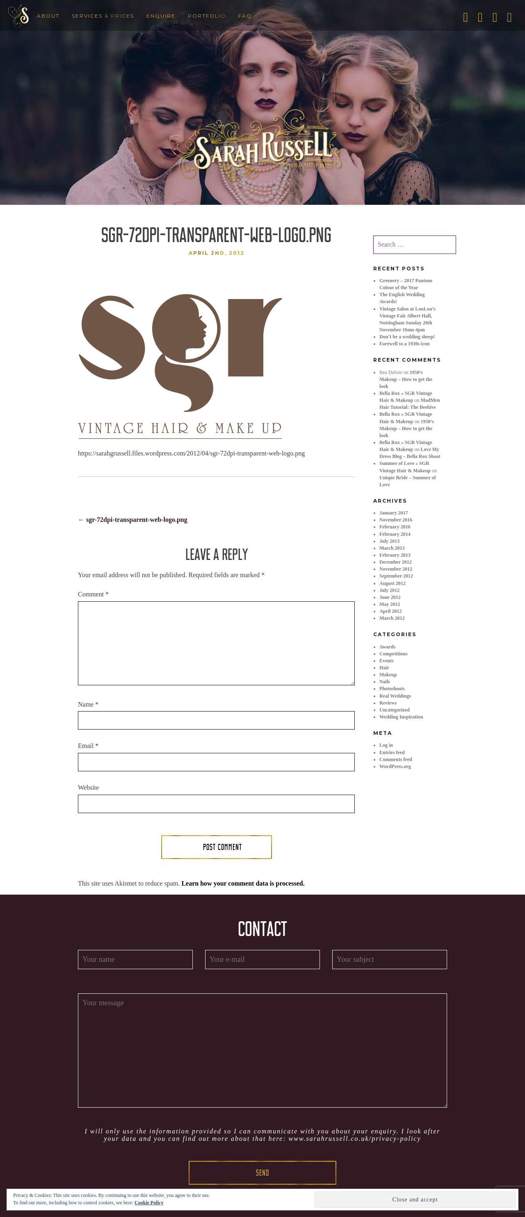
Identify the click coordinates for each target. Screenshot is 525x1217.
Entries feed (392, 752)
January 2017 (393, 513)
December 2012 (395, 562)
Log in (386, 745)
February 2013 (395, 555)
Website (88, 787)
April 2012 (390, 611)
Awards (387, 647)
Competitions (393, 654)
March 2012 (391, 618)
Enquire (161, 16)
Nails (384, 681)
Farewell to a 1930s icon (404, 344)
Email (88, 745)
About (48, 16)
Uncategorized (394, 710)
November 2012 (395, 569)
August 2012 (392, 583)
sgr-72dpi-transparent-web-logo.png (132, 519)
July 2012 (389, 590)
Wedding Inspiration (401, 717)
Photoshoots (392, 688)
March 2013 (391, 548)
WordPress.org (395, 766)
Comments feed (395, 759)
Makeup (388, 675)
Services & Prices (103, 16)
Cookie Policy (149, 1203)
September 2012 (396, 576)
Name (88, 704)
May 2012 (389, 604)
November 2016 (395, 520)
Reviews (388, 703)
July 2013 (389, 541)
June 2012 (390, 597)
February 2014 (395, 534)
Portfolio (207, 16)
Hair (384, 668)
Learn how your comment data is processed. (242, 883)
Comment (93, 594)
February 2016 (395, 527)
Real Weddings (395, 696)
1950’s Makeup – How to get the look (405, 379)
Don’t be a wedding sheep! (407, 337)
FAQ (245, 16)
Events (386, 661)
